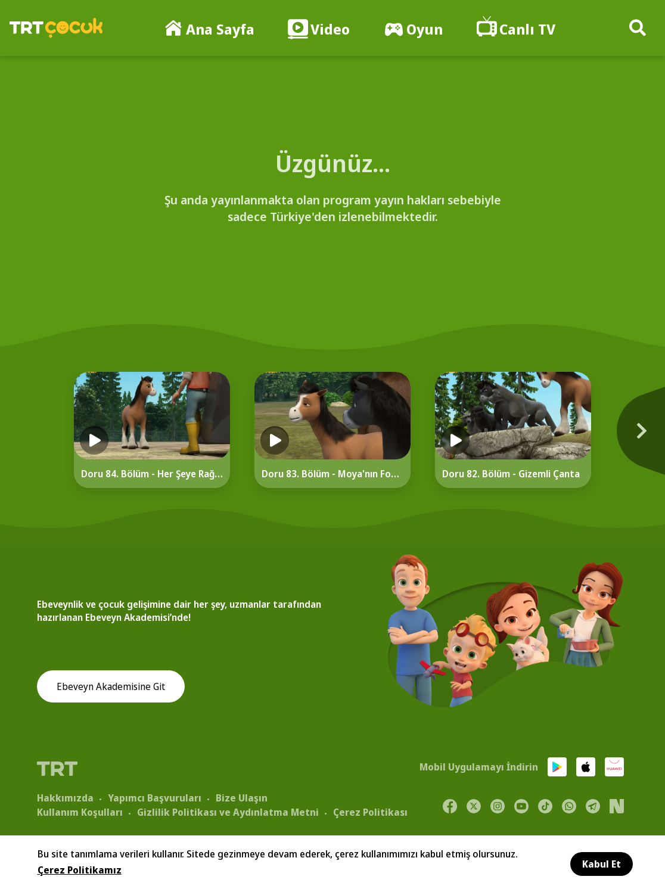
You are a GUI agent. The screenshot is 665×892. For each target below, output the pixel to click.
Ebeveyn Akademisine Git (111, 687)
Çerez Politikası (370, 811)
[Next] (630, 436)
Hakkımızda (65, 797)
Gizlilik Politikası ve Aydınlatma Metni (228, 811)
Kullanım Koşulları (80, 811)
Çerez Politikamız (80, 870)
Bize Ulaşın (242, 797)
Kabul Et (601, 864)
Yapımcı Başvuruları (154, 797)
